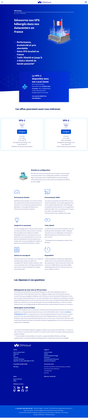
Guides (46, 354)
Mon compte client (19, 352)
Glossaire (47, 357)
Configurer (22, 132)
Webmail (16, 354)
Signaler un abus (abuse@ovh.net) (23, 361)
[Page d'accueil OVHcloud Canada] (14, 13)
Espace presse (17, 379)
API (14, 355)
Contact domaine (18, 359)
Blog (14, 380)
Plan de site (65, 412)
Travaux (15, 357)
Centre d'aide (48, 352)
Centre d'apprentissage (51, 355)
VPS (18, 13)
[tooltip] (25, 140)
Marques (15, 366)
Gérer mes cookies (28, 410)
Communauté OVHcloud (51, 359)
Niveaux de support (50, 361)
